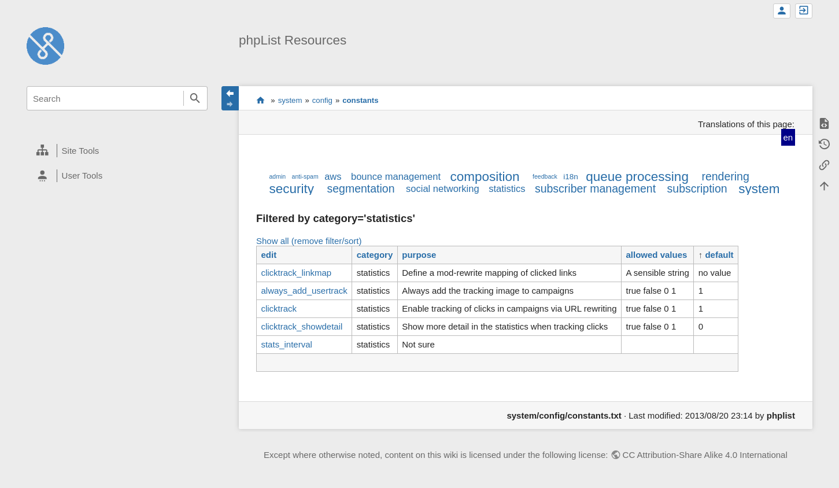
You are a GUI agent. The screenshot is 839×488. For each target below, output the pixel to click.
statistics (507, 188)
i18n (570, 176)
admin (277, 176)
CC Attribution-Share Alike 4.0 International (705, 455)
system (290, 100)
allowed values (657, 255)
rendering (725, 176)
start (260, 100)
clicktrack (279, 308)
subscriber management (595, 188)
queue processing (637, 176)
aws (332, 176)
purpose (419, 255)
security (291, 189)
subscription (697, 188)
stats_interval (286, 344)
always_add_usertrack (304, 290)
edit (268, 255)
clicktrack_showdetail (301, 326)
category (375, 255)
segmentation (360, 188)
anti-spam (305, 176)
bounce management (396, 176)
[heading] (117, 150)
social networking (442, 188)
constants (360, 100)
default (719, 255)
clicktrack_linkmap (296, 273)
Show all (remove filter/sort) (309, 241)
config (322, 100)
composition (485, 176)
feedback (545, 176)
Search (195, 98)
